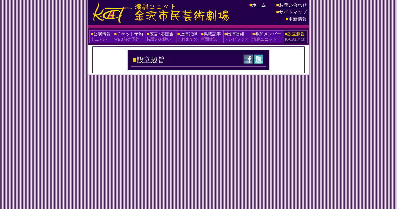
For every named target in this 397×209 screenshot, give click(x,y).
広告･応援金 (161, 34)
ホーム (259, 5)
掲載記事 (212, 34)
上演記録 (188, 34)
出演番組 (235, 34)
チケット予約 (130, 34)
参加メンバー (268, 34)
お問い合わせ (293, 5)
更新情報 (297, 19)
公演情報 (102, 34)
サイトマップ (293, 12)
